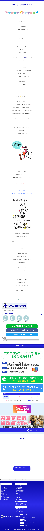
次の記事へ (4, 338)
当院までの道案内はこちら (22, 468)
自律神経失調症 (19, 487)
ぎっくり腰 (18, 485)
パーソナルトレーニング (21, 508)
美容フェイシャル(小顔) (21, 504)
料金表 (2, 493)
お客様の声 (3, 490)
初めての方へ (4, 487)
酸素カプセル (19, 510)
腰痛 (17, 493)
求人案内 (3, 496)
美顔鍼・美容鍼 (19, 503)
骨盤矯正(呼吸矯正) (20, 490)
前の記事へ (4, 337)
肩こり (17, 496)
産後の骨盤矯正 (19, 491)
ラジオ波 (18, 513)
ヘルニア (18, 494)
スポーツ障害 (19, 499)
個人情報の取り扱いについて (7, 497)
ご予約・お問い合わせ (6, 494)
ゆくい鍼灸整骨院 (16, 529)
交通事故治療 (19, 488)
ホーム (2, 485)
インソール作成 (19, 511)
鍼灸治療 (18, 497)
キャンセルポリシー (5, 499)
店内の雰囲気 (4, 488)
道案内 (2, 491)
